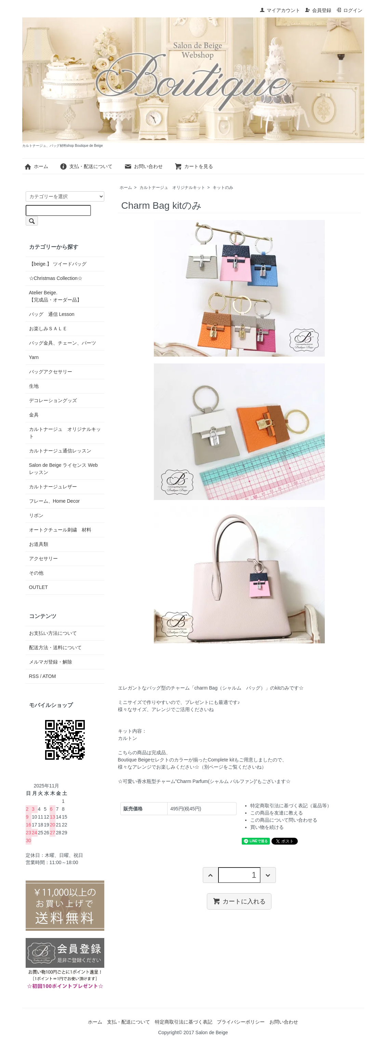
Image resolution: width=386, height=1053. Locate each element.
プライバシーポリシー (241, 1022)
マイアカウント (279, 10)
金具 (34, 415)
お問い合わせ (143, 166)
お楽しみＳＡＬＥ (48, 328)
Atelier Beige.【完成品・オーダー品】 (55, 296)
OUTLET (38, 587)
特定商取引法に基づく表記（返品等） (291, 805)
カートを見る (193, 166)
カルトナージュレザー (53, 486)
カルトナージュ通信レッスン (60, 450)
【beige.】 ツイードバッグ (57, 264)
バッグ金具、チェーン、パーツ (62, 343)
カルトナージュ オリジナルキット (172, 187)
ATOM (49, 676)
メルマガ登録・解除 (50, 662)
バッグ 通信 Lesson (52, 314)
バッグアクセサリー (50, 371)
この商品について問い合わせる (283, 820)
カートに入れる (239, 901)
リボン (36, 515)
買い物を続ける (267, 827)
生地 (34, 386)
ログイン (349, 10)
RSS (34, 676)
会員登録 (318, 10)
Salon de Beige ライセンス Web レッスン (63, 468)
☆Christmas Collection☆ (55, 278)
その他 (36, 573)
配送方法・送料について (55, 647)
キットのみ (223, 187)
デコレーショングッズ (53, 400)
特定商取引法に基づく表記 (183, 1022)
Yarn (34, 357)
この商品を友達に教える (276, 813)
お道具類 (38, 544)
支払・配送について (85, 166)
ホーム (36, 166)
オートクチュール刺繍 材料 (60, 529)
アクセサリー (43, 558)
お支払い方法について (53, 633)
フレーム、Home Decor (54, 501)
